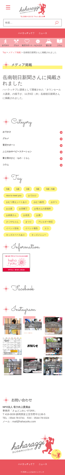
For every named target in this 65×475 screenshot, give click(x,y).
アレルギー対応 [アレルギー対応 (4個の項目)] (45, 222)
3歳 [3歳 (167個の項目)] (37, 189)
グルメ (6, 138)
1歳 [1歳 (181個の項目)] (17, 189)
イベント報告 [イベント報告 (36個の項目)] (31, 228)
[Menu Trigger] (8, 7)
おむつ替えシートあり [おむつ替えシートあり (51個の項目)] (16, 202)
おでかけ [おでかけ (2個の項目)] (32, 195)
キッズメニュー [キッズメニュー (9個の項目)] (39, 235)
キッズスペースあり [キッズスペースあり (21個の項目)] (15, 235)
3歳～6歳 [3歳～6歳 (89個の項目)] (50, 189)
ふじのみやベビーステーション (17, 151)
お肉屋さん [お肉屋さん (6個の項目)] (11, 215)
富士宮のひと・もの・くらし (16, 158)
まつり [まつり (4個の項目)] (28, 222)
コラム (6, 164)
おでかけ (7, 132)
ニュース (43, 33)
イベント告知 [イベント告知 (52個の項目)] (12, 228)
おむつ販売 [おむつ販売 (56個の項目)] (39, 202)
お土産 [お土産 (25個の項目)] (9, 208)
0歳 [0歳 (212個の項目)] (7, 189)
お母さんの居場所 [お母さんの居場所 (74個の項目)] (42, 208)
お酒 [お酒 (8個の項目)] (38, 215)
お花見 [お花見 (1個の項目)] (26, 215)
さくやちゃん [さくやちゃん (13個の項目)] (12, 222)
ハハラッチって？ (26, 33)
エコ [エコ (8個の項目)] (47, 228)
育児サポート (9, 145)
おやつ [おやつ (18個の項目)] (54, 202)
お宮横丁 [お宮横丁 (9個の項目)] (23, 208)
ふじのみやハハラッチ (35, 472)
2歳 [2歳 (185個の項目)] (27, 189)
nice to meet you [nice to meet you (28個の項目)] (13, 195)
